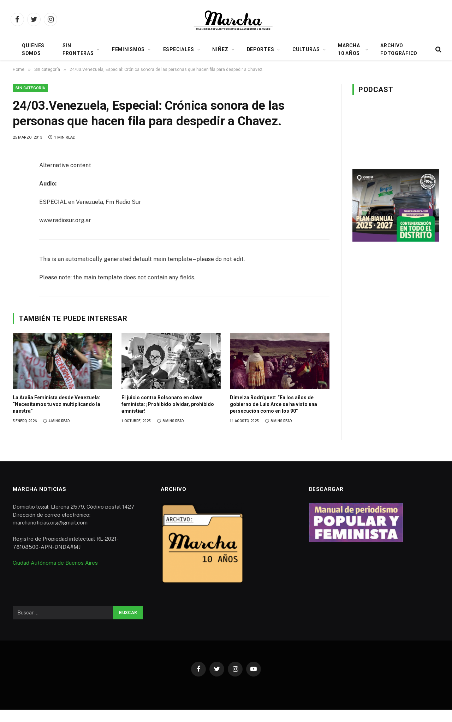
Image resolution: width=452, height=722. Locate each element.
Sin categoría (30, 88)
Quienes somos (33, 49)
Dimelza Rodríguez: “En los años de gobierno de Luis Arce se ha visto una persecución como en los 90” (273, 404)
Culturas (306, 49)
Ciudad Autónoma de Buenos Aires (55, 563)
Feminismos (128, 49)
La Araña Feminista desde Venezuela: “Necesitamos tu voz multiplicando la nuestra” (56, 404)
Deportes (260, 49)
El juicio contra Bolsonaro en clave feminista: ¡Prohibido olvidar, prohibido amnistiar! (167, 404)
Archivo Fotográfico (398, 49)
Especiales (178, 49)
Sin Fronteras (78, 49)
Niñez (220, 49)
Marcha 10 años (349, 49)
